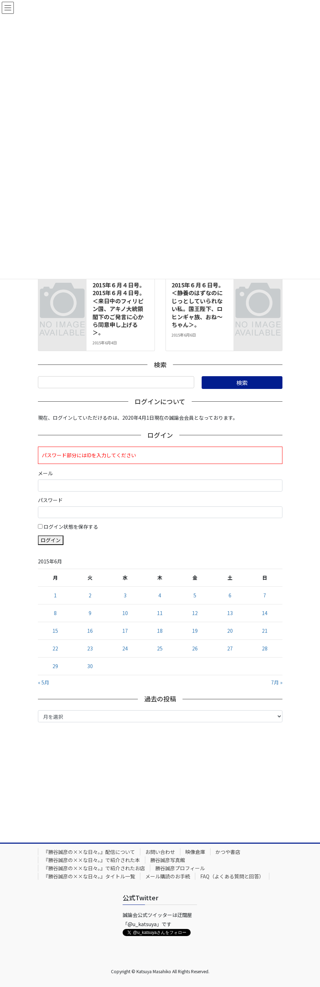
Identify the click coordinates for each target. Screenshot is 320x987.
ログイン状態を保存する (71, 526)
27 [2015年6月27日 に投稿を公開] (230, 648)
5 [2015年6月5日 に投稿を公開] (194, 595)
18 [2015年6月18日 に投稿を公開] (160, 630)
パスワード (50, 500)
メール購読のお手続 (167, 876)
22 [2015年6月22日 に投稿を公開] (55, 648)
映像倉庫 (195, 851)
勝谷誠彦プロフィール (180, 868)
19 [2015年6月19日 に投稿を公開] (195, 630)
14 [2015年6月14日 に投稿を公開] (265, 612)
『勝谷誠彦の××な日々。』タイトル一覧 (89, 876)
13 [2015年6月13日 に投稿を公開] (230, 612)
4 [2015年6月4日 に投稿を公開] (159, 595)
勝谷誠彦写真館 (167, 859)
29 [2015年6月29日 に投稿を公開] (55, 666)
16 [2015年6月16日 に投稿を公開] (90, 630)
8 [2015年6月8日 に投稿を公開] (55, 612)
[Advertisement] (160, 780)
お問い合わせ (160, 851)
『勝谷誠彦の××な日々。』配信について (89, 851)
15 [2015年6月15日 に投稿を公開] (55, 630)
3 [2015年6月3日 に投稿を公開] (125, 595)
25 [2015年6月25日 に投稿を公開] (160, 648)
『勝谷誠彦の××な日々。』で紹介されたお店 (94, 868)
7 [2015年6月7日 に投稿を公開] (264, 595)
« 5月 (43, 682)
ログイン (51, 540)
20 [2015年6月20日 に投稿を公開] (230, 630)
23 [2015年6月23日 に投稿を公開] (90, 648)
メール (45, 473)
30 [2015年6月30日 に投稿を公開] (90, 666)
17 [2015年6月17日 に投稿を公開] (125, 630)
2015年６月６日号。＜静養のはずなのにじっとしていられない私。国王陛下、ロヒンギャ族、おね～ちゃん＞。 (198, 305)
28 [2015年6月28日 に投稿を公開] (265, 648)
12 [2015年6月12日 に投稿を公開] (195, 612)
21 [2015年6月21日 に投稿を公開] (265, 630)
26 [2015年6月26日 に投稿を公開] (195, 648)
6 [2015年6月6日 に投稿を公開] (230, 595)
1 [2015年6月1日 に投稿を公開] (55, 595)
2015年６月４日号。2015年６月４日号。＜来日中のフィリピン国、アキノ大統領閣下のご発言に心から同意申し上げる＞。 (118, 309)
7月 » (276, 682)
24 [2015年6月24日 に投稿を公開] (125, 648)
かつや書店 (227, 851)
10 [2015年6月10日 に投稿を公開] (125, 612)
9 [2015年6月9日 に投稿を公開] (90, 612)
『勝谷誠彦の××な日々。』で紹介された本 (91, 859)
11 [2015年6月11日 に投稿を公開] (160, 612)
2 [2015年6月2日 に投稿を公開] (90, 595)
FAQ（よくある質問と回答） (232, 876)
